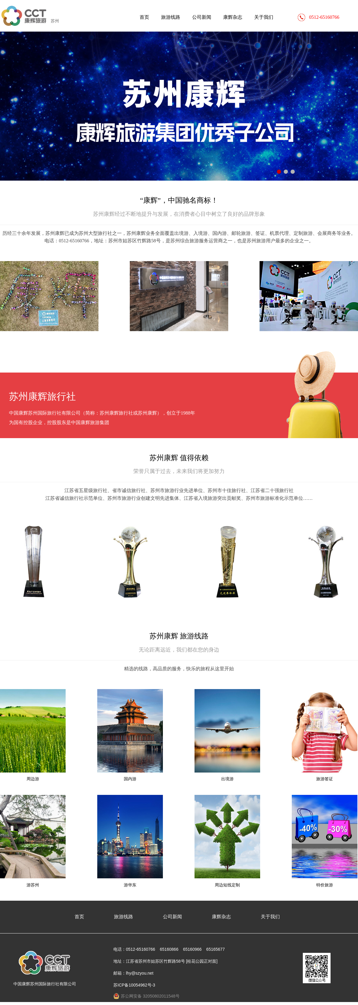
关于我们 (263, 17)
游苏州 (33, 885)
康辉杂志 (232, 17)
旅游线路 (170, 17)
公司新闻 (201, 17)
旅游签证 (324, 778)
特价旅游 (324, 885)
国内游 (130, 778)
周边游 (33, 778)
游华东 (130, 885)
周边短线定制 (227, 885)
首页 (144, 17)
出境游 (227, 778)
